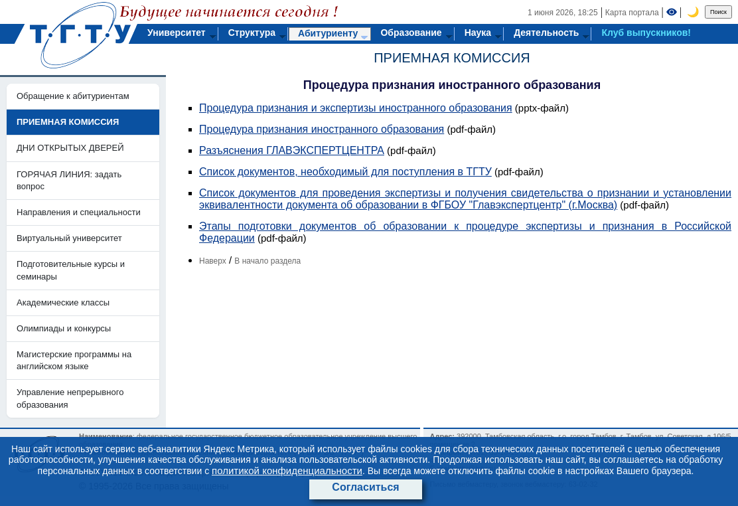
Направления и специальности (79, 212)
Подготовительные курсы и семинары (71, 270)
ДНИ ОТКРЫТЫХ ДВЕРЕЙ (70, 148)
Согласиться (365, 487)
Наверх (212, 261)
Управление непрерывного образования (70, 398)
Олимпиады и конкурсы (64, 328)
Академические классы (63, 302)
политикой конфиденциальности (287, 470)
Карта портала (632, 12)
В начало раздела (267, 261)
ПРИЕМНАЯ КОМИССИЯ (452, 57)
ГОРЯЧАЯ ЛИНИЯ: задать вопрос (69, 180)
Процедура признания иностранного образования (321, 129)
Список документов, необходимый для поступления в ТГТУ (345, 171)
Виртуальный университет (69, 238)
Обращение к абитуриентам (73, 96)
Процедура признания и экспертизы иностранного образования (355, 108)
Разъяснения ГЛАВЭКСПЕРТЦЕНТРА (291, 150)
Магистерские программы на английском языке (74, 360)
